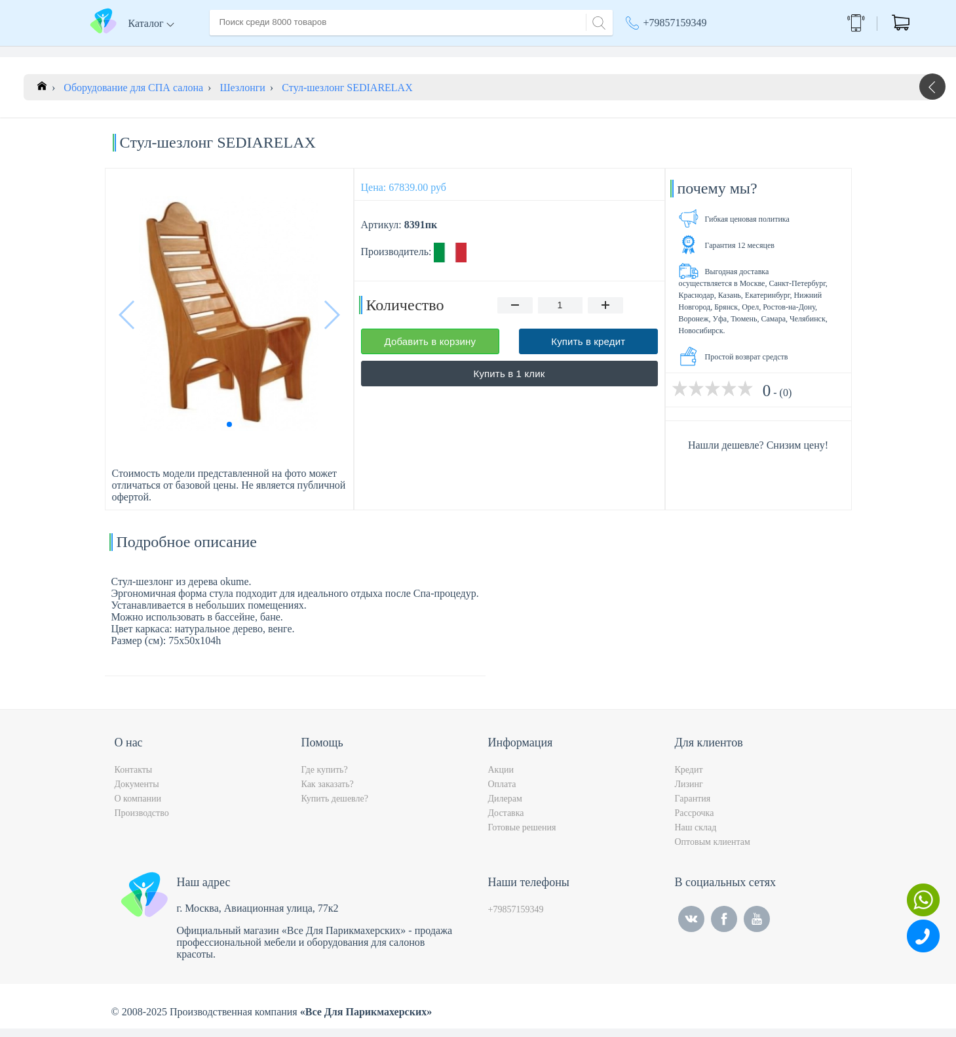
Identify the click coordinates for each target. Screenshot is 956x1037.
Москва (717, 52)
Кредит (689, 778)
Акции (647, 52)
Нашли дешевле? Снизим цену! (758, 453)
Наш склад (696, 836)
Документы (137, 793)
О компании (287, 51)
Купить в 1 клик (509, 382)
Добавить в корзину (430, 350)
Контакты (456, 51)
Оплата (403, 51)
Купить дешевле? (334, 807)
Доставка (350, 51)
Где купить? (324, 778)
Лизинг (689, 793)
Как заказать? (327, 793)
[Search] (597, 21)
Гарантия (693, 807)
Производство (142, 821)
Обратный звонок (817, 22)
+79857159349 (675, 22)
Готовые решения (522, 836)
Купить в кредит (588, 350)
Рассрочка (694, 821)
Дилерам (505, 807)
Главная (227, 51)
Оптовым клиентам (712, 850)
